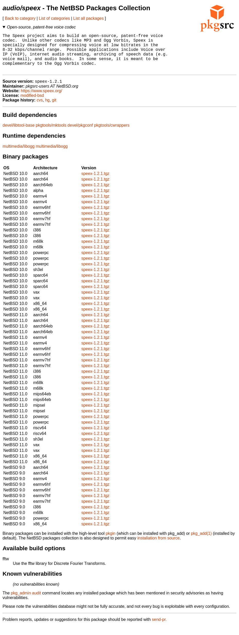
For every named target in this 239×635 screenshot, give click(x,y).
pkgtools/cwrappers (112, 134)
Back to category (20, 18)
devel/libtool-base (19, 134)
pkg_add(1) (201, 542)
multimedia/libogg (19, 155)
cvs (40, 109)
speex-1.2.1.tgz (95, 182)
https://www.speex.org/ (41, 100)
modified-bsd (32, 104)
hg (47, 109)
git (54, 109)
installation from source (158, 547)
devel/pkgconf (80, 134)
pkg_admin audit (26, 602)
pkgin (110, 542)
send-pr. (159, 628)
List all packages (88, 18)
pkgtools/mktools (51, 134)
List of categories (54, 18)
